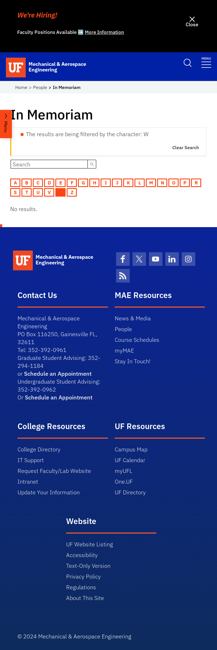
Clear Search (185, 147)
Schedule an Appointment (58, 373)
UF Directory (130, 492)
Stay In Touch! (132, 361)
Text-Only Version (88, 565)
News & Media (133, 318)
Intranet (28, 481)
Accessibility (82, 555)
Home (21, 87)
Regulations (81, 587)
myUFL (123, 471)
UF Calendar (130, 460)
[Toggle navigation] (206, 62)
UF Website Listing (89, 544)
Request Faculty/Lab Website (54, 471)
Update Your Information (49, 492)
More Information (104, 32)
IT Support (31, 460)
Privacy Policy (83, 576)
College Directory (39, 449)
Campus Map (131, 449)
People (40, 87)
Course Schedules (137, 340)
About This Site (85, 598)
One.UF (124, 481)
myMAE (124, 350)
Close (192, 24)
